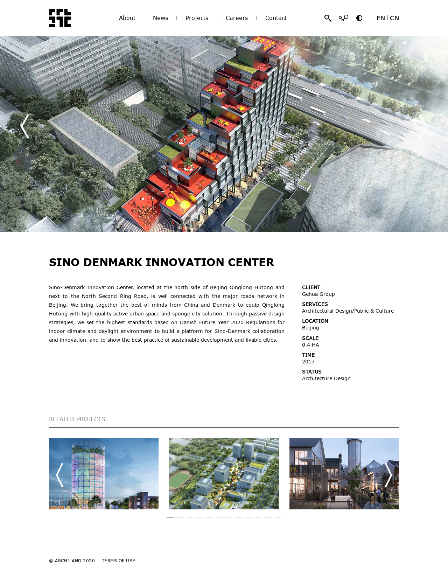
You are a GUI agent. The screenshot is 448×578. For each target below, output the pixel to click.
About (127, 18)
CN (394, 18)
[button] (423, 126)
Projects (197, 18)
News (160, 18)
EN (381, 18)
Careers (237, 18)
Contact (276, 18)
